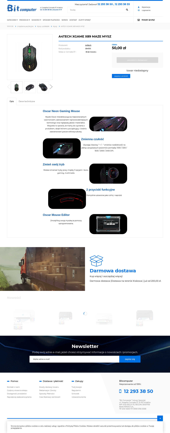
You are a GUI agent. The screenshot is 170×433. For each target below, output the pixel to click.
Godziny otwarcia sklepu (17, 390)
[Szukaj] (127, 10)
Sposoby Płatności (47, 394)
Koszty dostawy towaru (49, 387)
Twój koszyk (77, 387)
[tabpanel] (85, 171)
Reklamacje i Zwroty (47, 390)
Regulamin (76, 390)
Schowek (75, 394)
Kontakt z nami (13, 387)
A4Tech (88, 45)
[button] (8, 87)
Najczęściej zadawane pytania (19, 397)
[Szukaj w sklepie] (96, 10)
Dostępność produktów (17, 394)
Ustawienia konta (79, 397)
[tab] (11, 101)
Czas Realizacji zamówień (49, 397)
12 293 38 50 (138, 391)
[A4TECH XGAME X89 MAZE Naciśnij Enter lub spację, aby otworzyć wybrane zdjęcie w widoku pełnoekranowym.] (29, 57)
